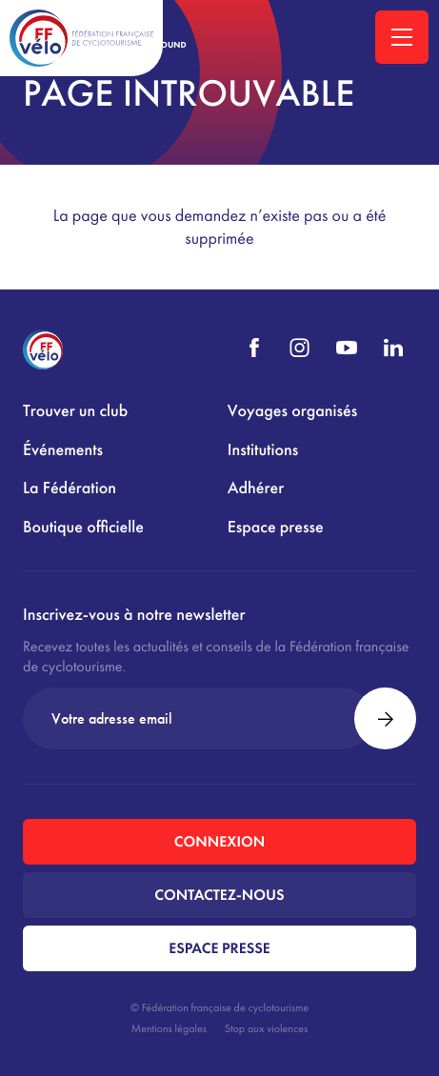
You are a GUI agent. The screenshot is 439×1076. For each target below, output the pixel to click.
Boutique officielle (83, 527)
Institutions (263, 450)
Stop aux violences (266, 1028)
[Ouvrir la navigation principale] (402, 37)
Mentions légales (169, 1028)
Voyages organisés (292, 411)
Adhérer (256, 488)
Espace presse (276, 527)
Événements (63, 450)
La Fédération (69, 488)
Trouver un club (75, 411)
